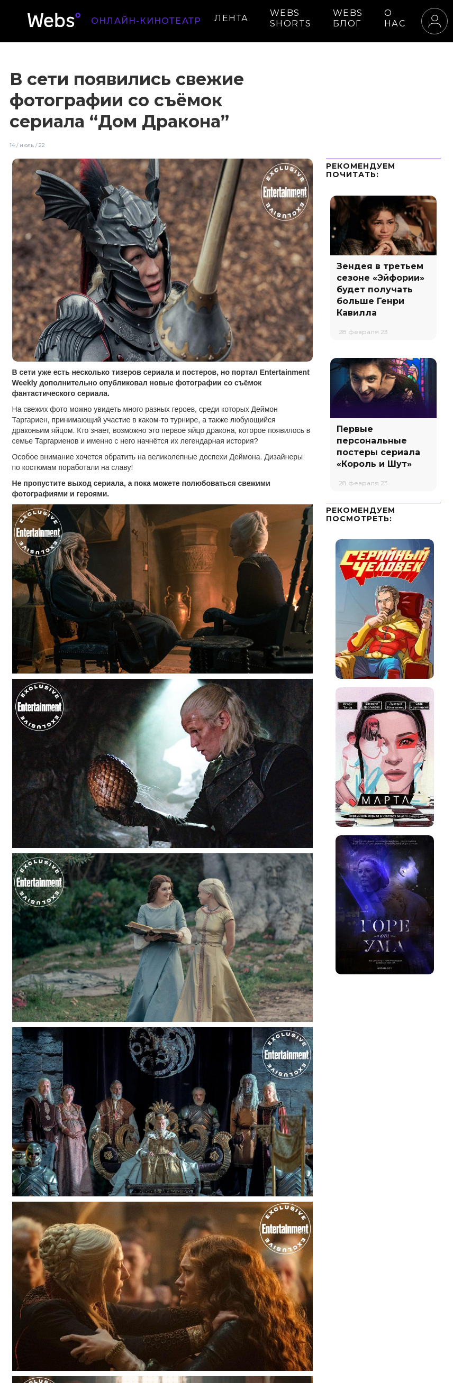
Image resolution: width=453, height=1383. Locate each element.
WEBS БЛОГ (348, 18)
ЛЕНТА (231, 18)
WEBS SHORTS (291, 18)
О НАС (395, 18)
